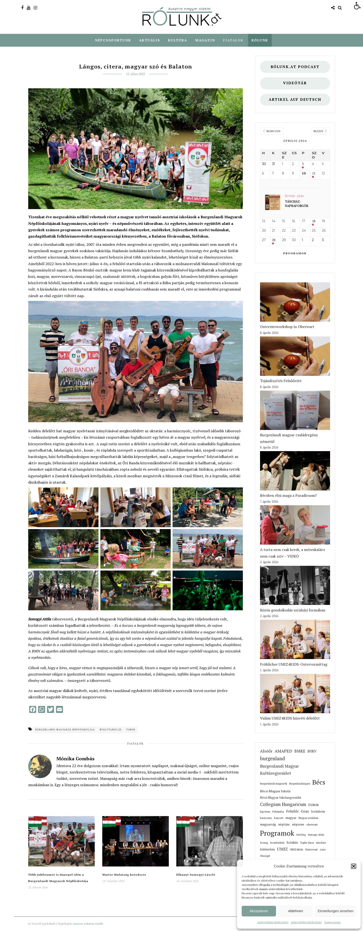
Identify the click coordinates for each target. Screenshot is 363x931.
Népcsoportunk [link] (113, 40)
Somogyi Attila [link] (316, 835)
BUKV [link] (312, 751)
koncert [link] (278, 818)
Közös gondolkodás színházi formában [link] (292, 610)
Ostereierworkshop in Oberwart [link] (287, 326)
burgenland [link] (272, 759)
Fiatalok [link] (233, 40)
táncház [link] (321, 843)
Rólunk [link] (260, 40)
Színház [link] (292, 843)
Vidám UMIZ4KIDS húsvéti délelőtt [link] (290, 718)
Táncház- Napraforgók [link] (296, 204)
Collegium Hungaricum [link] (283, 804)
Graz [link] (305, 811)
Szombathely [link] (277, 843)
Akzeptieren (258, 911)
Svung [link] (264, 843)
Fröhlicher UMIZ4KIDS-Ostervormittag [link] (293, 664)
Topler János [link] (307, 843)
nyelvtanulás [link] (111, 730)
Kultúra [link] (177, 40)
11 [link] (313, 174)
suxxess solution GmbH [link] (88, 924)
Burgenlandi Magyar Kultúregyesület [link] (279, 770)
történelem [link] (267, 850)
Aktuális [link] (149, 40)
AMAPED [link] (283, 751)
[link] (357, 5)
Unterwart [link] (311, 849)
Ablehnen (295, 911)
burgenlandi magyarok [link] (273, 783)
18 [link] (313, 221)
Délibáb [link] (313, 805)
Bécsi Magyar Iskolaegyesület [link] (280, 798)
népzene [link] (298, 824)
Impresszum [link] (332, 922)
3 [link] (303, 164)
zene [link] (323, 849)
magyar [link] (290, 818)
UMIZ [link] (282, 849)
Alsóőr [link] (266, 751)
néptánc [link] (284, 824)
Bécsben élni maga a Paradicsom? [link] (288, 495)
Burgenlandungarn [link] (299, 783)
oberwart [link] (312, 825)
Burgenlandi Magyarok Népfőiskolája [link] (65, 730)
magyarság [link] (268, 824)
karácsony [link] (266, 818)
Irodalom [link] (318, 812)
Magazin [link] (205, 40)
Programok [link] (295, 253)
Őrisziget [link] (265, 856)
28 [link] (273, 240)
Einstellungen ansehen (335, 911)
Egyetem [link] (265, 812)
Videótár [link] (295, 83)
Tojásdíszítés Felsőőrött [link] (281, 381)
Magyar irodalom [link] (308, 818)
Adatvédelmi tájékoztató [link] (272, 922)
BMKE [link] (299, 751)
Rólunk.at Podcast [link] (295, 67)
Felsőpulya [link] (278, 812)
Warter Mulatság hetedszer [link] (124, 875)
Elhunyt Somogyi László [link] (195, 875)
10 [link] (304, 174)
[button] (353, 866)
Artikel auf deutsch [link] (295, 99)
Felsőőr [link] (292, 811)
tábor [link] (130, 730)
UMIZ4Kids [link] (296, 849)
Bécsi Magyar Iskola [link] (275, 791)
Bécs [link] (318, 782)
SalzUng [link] (301, 835)
